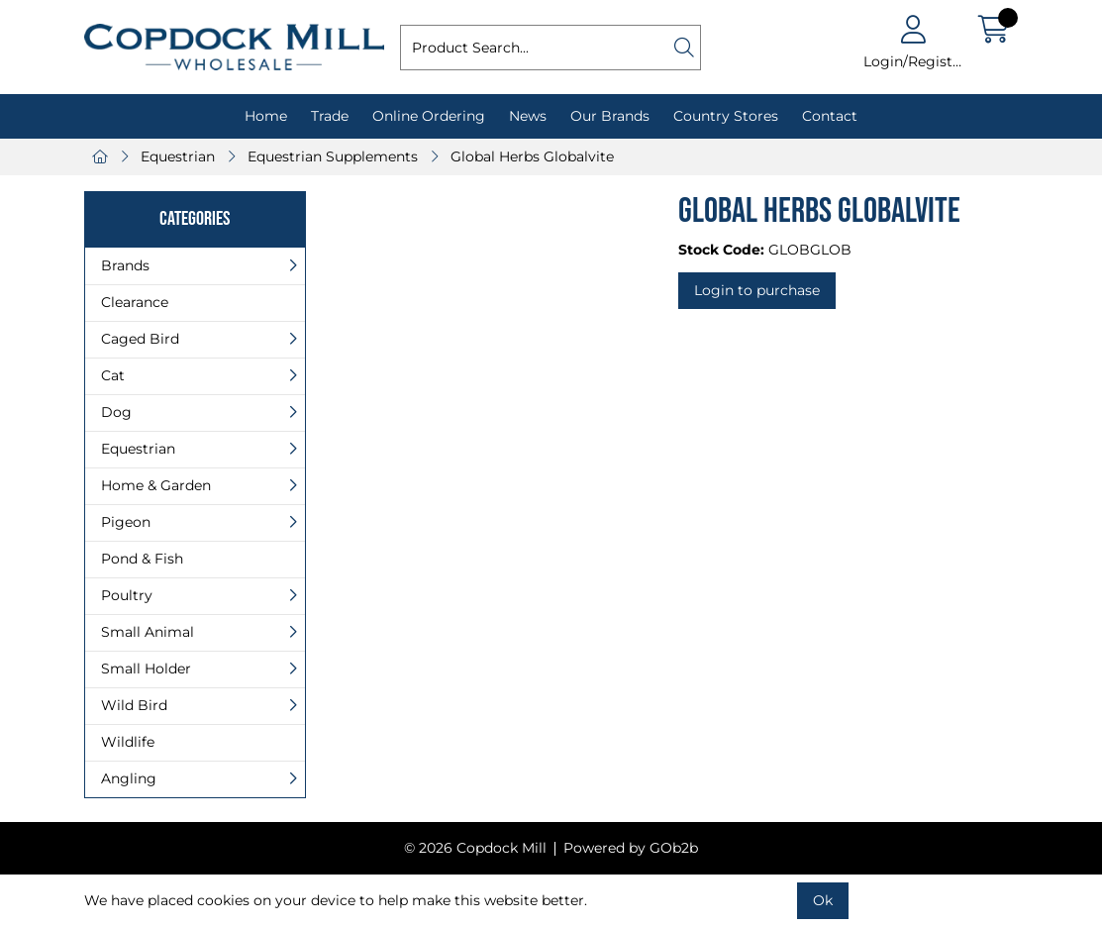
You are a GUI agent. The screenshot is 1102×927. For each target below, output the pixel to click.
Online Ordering (428, 116)
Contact (829, 116)
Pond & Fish (142, 558)
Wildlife (127, 742)
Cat (113, 375)
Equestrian (178, 156)
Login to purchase (757, 290)
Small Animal (147, 632)
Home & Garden (156, 485)
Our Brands (610, 116)
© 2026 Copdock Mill (475, 848)
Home (266, 116)
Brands (125, 265)
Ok (823, 900)
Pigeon (125, 522)
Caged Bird (140, 339)
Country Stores (725, 116)
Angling (128, 778)
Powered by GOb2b (630, 848)
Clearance (134, 302)
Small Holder (146, 668)
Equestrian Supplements (333, 156)
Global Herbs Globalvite (532, 156)
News (528, 116)
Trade (330, 116)
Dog (116, 412)
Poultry (126, 595)
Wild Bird (134, 705)
